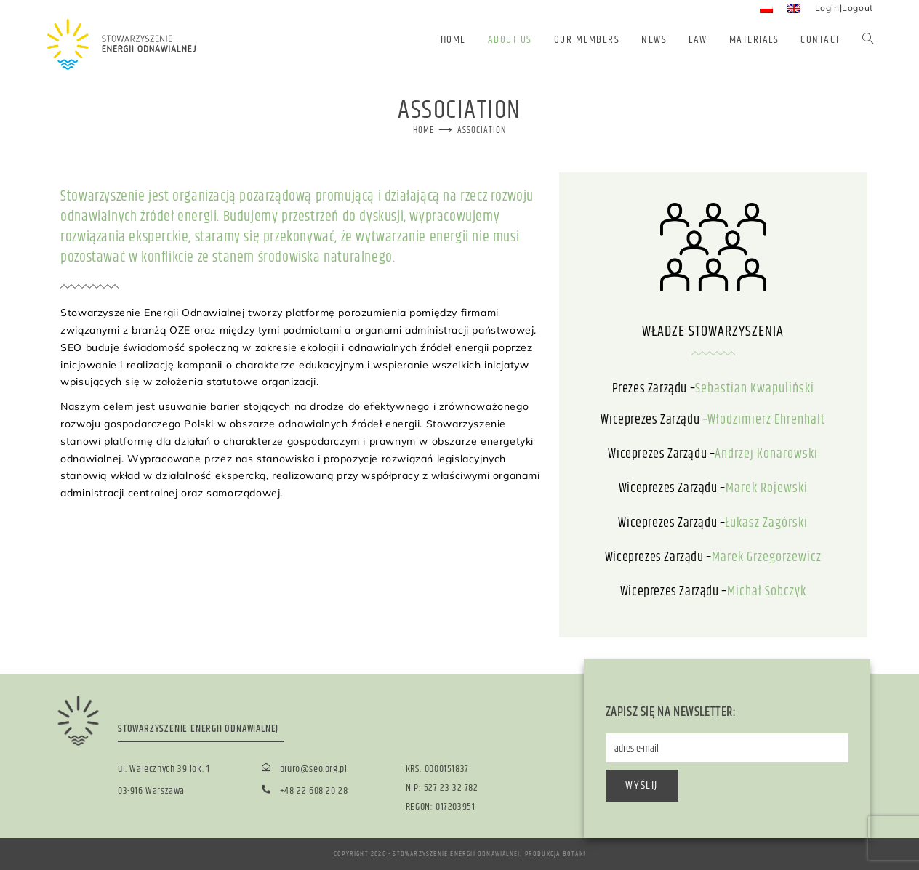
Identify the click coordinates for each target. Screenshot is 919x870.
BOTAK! (574, 854)
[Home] (423, 130)
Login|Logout (844, 7)
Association (482, 130)
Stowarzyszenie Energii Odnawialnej (456, 854)
